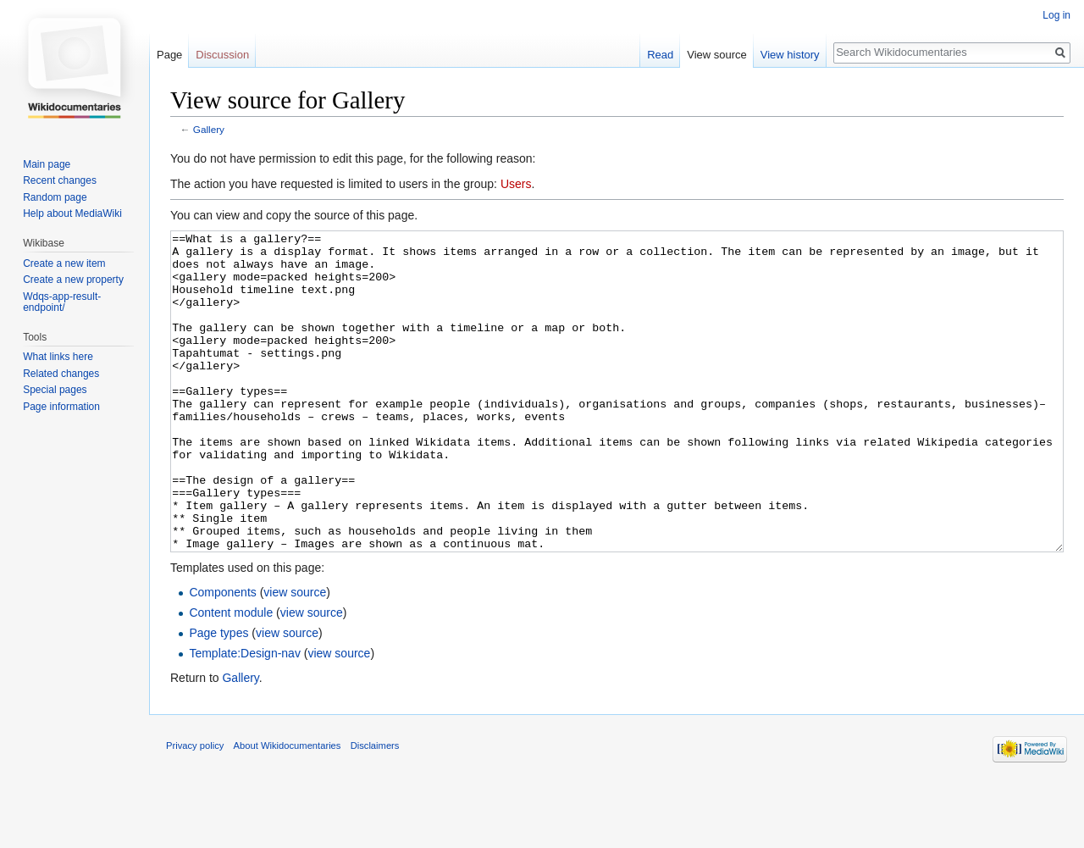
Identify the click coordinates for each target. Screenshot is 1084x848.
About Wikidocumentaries (287, 809)
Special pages (54, 390)
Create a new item (64, 263)
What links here (58, 357)
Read (660, 54)
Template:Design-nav (245, 716)
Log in (1056, 15)
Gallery (208, 129)
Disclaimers (375, 809)
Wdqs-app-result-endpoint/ (62, 302)
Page (169, 54)
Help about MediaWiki (72, 213)
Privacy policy (195, 809)
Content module (231, 676)
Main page (46, 164)
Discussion (222, 54)
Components (222, 655)
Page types (218, 696)
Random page (54, 197)
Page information (61, 407)
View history (790, 54)
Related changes (61, 374)
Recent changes (60, 180)
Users (516, 184)
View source (717, 54)
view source (294, 655)
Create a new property (73, 279)
